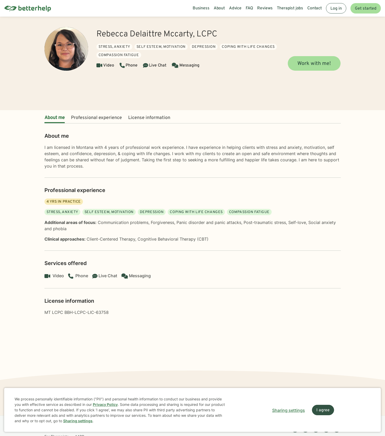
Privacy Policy (105, 404)
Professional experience (96, 118)
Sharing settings (78, 421)
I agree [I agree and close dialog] (323, 410)
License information (149, 118)
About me (54, 118)
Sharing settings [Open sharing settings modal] (288, 410)
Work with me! (314, 63)
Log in (336, 8)
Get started (365, 8)
